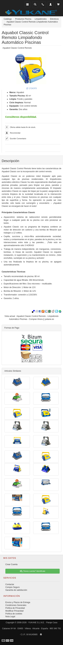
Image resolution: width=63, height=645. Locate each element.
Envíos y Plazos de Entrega (17, 602)
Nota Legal (10, 616)
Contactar (9, 584)
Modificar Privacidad (14, 611)
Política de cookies (13, 614)
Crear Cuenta (11, 564)
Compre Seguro (12, 587)
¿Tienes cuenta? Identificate (32, 571)
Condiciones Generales (15, 605)
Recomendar (15, 133)
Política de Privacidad (15, 608)
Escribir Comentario (18, 139)
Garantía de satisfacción (16, 590)
